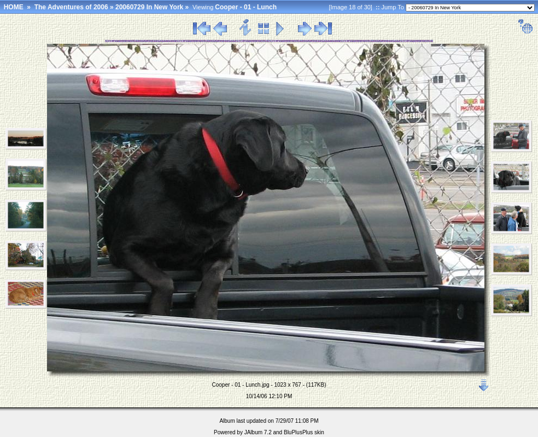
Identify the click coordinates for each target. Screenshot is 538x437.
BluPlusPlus (298, 432)
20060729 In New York (149, 7)
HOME (14, 7)
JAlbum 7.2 (258, 432)
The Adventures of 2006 (71, 7)
